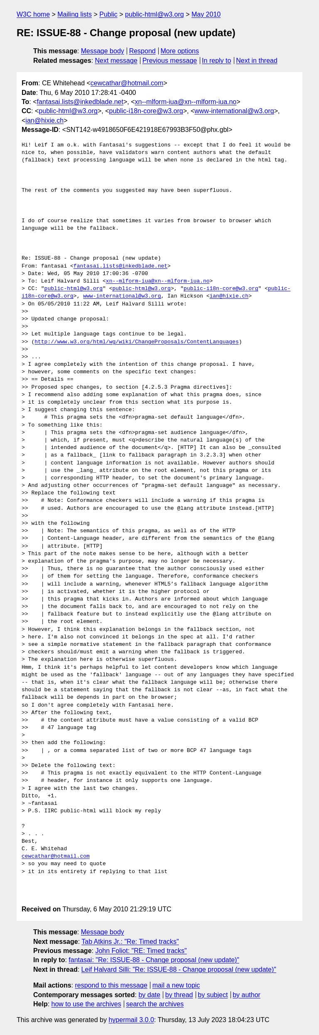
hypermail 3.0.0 (131, 1019)
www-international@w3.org (234, 110)
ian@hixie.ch (44, 120)
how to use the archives (86, 1004)
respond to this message (111, 985)
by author (246, 994)
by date (149, 994)
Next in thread (256, 60)
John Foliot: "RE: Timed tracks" (140, 950)
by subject (213, 994)
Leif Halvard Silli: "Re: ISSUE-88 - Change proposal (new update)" (178, 969)
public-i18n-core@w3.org (146, 110)
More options (180, 51)
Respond (142, 51)
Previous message (169, 60)
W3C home (33, 14)
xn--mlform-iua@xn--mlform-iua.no (186, 101)
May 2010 (206, 14)
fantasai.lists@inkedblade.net (80, 101)
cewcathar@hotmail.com (127, 83)
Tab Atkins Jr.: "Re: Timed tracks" (130, 941)
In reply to (216, 60)
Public (108, 14)
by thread (179, 994)
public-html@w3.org (154, 14)
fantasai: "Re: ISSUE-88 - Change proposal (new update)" (154, 959)
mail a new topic (176, 985)
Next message (116, 60)
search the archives (155, 1004)
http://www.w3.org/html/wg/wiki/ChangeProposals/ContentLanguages (136, 342)
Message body (102, 51)
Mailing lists (74, 14)
